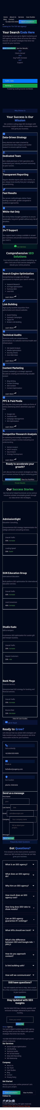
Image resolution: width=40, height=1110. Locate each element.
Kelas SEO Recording (14, 1056)
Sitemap (27, 1106)
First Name (6, 796)
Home (5, 17)
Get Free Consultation (13, 479)
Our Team (10, 1068)
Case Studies (30, 17)
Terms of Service (18, 1106)
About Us (13, 17)
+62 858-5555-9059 (12, 753)
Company (6, 819)
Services (21, 17)
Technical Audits (12, 1051)
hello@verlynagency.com (14, 769)
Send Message (9, 838)
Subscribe (20, 1024)
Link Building (11, 1049)
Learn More (10, 296)
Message (6, 835)
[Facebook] (4, 1101)
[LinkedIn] (10, 1101)
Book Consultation (27, 22)
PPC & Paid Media (13, 1054)
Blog (5, 19)
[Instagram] (13, 1101)
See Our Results (22, 48)
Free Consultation (11, 1093)
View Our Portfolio (27, 479)
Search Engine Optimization (16, 1047)
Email (5, 813)
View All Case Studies (20, 719)
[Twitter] (7, 1101)
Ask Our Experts (20, 997)
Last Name (6, 807)
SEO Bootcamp (12, 1058)
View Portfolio (28, 1093)
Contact (11, 19)
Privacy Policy (11, 1077)
